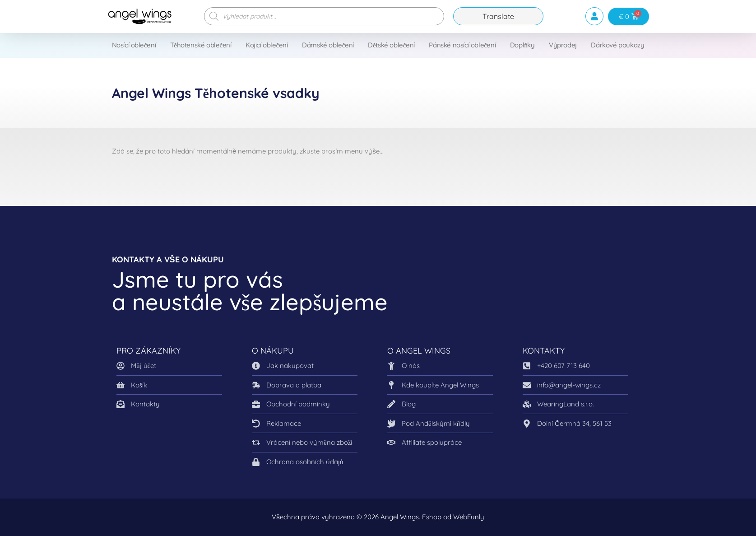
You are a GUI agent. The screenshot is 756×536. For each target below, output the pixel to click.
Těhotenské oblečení (201, 45)
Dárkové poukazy (617, 45)
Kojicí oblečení (267, 45)
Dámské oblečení (328, 45)
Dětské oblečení (391, 45)
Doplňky (522, 45)
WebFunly (468, 517)
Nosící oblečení (134, 45)
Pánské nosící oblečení (462, 45)
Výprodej (563, 45)
